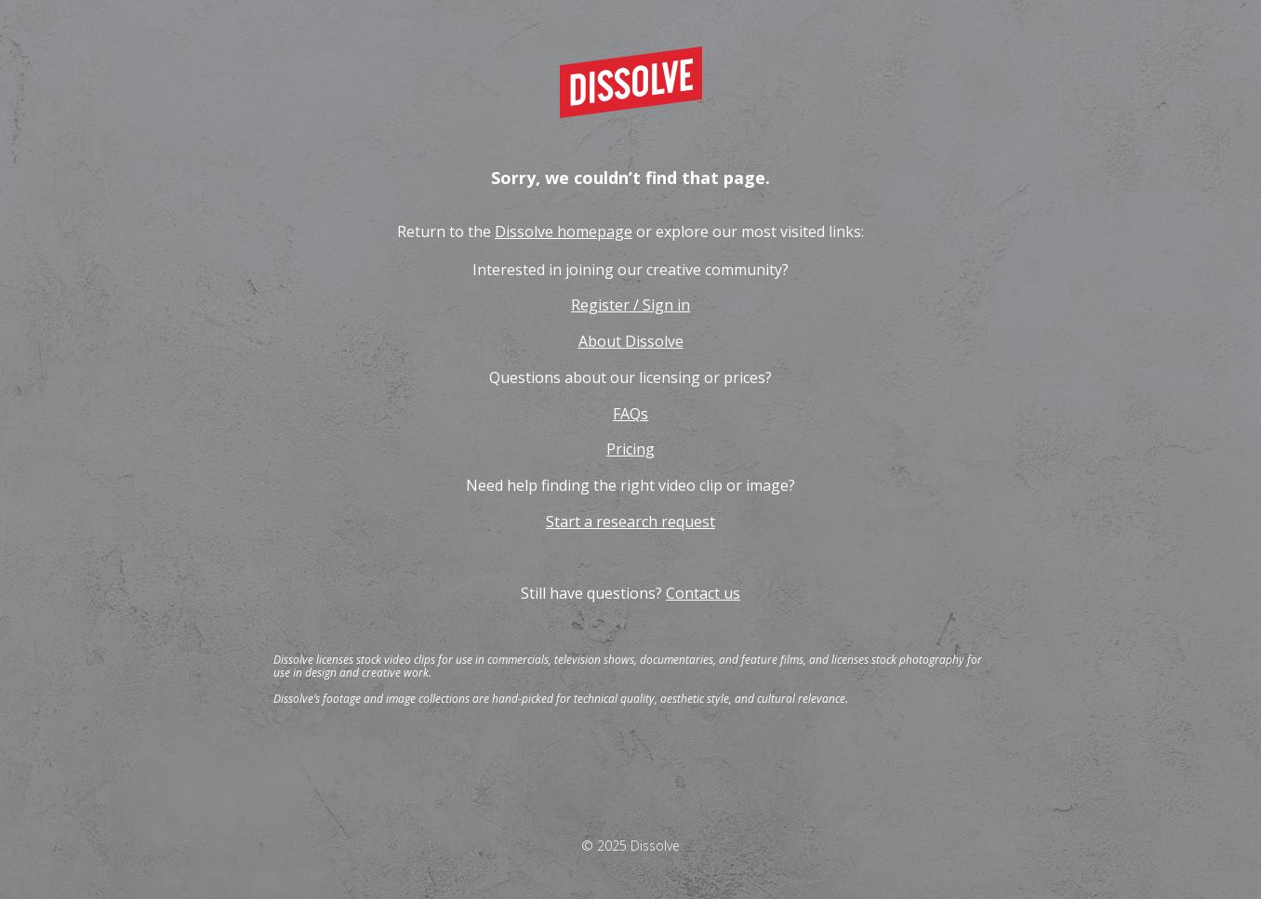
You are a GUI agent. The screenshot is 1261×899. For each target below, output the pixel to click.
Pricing (630, 449)
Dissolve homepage (563, 231)
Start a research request (630, 521)
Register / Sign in (630, 305)
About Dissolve (631, 341)
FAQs (630, 413)
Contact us (703, 593)
